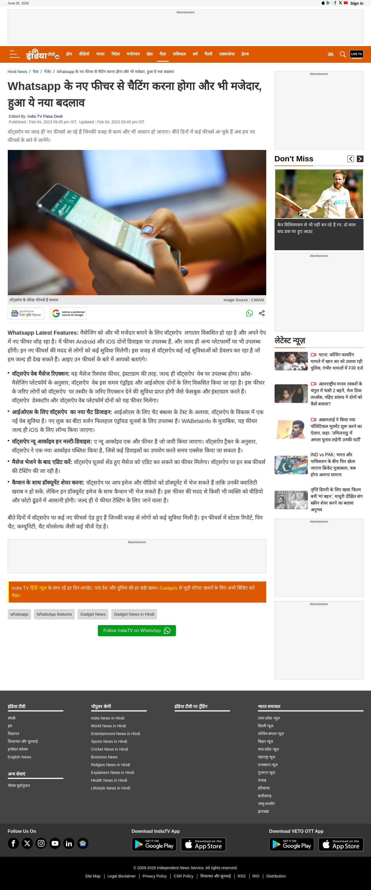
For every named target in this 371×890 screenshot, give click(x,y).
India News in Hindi (108, 718)
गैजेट (47, 71)
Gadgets (169, 588)
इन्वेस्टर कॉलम (18, 749)
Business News (104, 757)
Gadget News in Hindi (134, 614)
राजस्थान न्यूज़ (268, 765)
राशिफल (179, 54)
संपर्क (12, 718)
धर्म (195, 54)
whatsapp (19, 614)
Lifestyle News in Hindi (110, 788)
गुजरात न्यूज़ (266, 772)
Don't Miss (294, 158)
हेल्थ (245, 54)
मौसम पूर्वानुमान (19, 785)
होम (69, 54)
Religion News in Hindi (110, 765)
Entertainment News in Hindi (115, 733)
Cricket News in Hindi (109, 749)
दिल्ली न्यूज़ (265, 726)
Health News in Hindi (109, 780)
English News (19, 757)
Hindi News (18, 71)
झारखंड (263, 811)
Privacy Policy (155, 876)
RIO (256, 876)
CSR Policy (183, 876)
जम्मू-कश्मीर (266, 803)
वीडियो (84, 54)
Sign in (356, 3)
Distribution (276, 876)
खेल (149, 54)
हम (10, 726)
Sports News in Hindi (109, 741)
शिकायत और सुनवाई (23, 741)
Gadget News (93, 614)
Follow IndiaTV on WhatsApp (136, 630)
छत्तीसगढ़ (265, 796)
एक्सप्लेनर (227, 54)
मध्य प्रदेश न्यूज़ (268, 749)
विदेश (115, 54)
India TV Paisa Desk (45, 116)
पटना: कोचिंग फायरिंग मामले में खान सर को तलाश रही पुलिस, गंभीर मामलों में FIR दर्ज (337, 361)
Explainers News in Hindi (112, 772)
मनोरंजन (133, 54)
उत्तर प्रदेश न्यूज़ (269, 718)
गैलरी (208, 54)
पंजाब (262, 780)
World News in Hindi (108, 726)
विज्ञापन (13, 733)
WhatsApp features (54, 614)
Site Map (93, 876)
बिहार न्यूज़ (265, 741)
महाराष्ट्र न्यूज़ (266, 757)
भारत (100, 54)
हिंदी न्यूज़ (38, 588)
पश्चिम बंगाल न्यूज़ (271, 733)
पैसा (163, 54)
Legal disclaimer (122, 876)
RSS (242, 876)
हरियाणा (264, 788)
